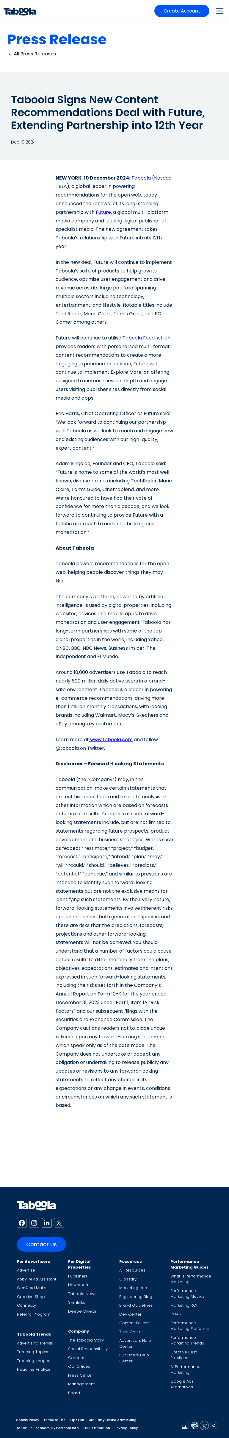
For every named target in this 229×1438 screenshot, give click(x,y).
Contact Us (41, 1244)
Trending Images (33, 1361)
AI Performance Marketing (185, 1369)
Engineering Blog (135, 1297)
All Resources (132, 1270)
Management (81, 1384)
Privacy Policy (126, 1427)
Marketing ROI (183, 1305)
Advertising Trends (35, 1343)
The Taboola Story (86, 1340)
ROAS (175, 1314)
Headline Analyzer (34, 1369)
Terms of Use (54, 1419)
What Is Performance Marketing (190, 1279)
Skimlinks (76, 1302)
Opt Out (77, 1419)
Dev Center (130, 1314)
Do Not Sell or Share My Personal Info (47, 1427)
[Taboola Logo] (20, 10)
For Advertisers (33, 1261)
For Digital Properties (79, 1264)
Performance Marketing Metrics (187, 1294)
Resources (130, 1261)
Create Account (182, 11)
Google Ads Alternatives (182, 1384)
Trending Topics (32, 1352)
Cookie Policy (27, 1419)
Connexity (26, 1305)
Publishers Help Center (134, 1358)
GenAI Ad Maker (32, 1288)
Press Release (57, 39)
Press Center (80, 1375)
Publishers (78, 1276)
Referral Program (34, 1314)
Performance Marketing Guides (189, 1264)
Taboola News (82, 1294)
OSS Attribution (96, 1427)
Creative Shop (31, 1297)
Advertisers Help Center (135, 1343)
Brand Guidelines (136, 1305)
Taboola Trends (34, 1334)
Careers (76, 1358)
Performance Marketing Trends (187, 1340)
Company (78, 1331)
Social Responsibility (88, 1349)
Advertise (26, 1270)
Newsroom (79, 1285)
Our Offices (79, 1366)
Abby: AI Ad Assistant (36, 1279)
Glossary (128, 1279)
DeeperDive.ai (82, 1311)
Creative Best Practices (183, 1355)
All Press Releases (32, 53)
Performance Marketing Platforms (189, 1326)
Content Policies (134, 1323)
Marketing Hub (133, 1288)
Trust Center (131, 1332)
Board (74, 1393)
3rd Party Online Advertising (113, 1419)
